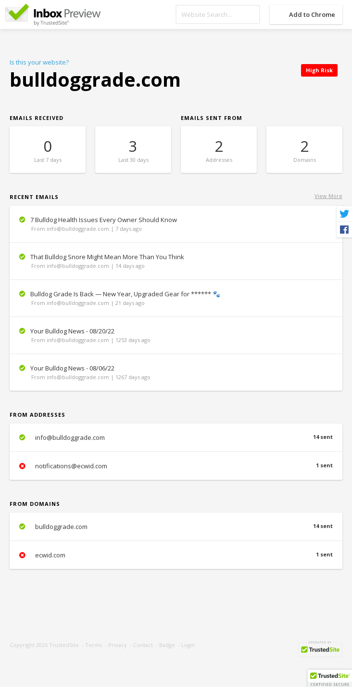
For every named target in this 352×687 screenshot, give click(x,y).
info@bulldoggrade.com (176, 437)
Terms (93, 644)
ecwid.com (176, 555)
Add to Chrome (312, 14)
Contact (143, 644)
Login (188, 644)
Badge (167, 644)
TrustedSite (64, 644)
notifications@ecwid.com (176, 466)
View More (328, 195)
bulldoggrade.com (176, 526)
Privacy (117, 644)
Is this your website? (39, 62)
